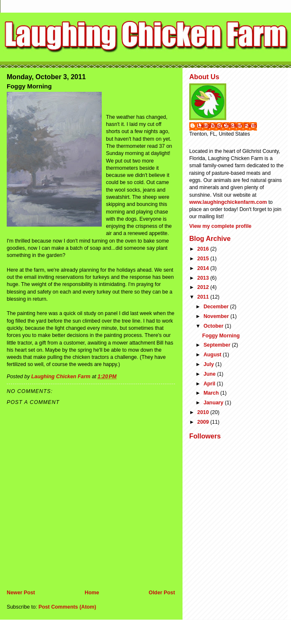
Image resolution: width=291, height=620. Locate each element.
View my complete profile (220, 226)
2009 (203, 422)
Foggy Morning (221, 336)
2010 (203, 412)
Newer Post (21, 593)
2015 (203, 259)
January (214, 403)
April (210, 384)
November (217, 316)
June (210, 374)
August (213, 355)
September (218, 345)
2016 (203, 249)
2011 (203, 297)
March (212, 393)
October (214, 326)
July (209, 364)
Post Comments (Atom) (67, 607)
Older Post (162, 593)
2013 (203, 278)
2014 (203, 268)
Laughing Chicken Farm (227, 125)
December (217, 307)
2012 (203, 287)
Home (92, 593)
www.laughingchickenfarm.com (228, 202)
